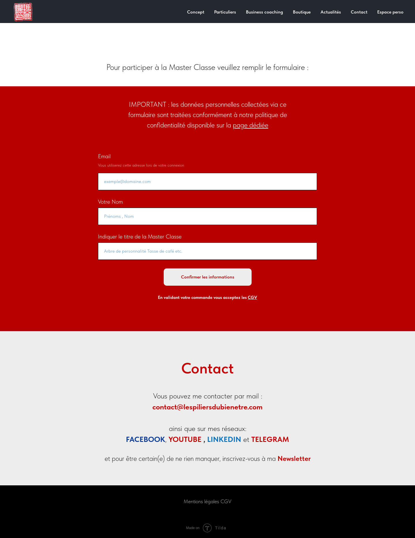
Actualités (330, 12)
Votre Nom (110, 201)
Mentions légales (201, 501)
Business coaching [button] (264, 12)
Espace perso (390, 12)
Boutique (302, 12)
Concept (195, 12)
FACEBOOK (145, 439)
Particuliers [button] (225, 12)
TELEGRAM (270, 439)
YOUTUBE (185, 439)
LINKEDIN (224, 439)
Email (104, 156)
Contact (359, 12)
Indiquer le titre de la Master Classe (140, 236)
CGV (225, 501)
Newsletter (294, 458)
